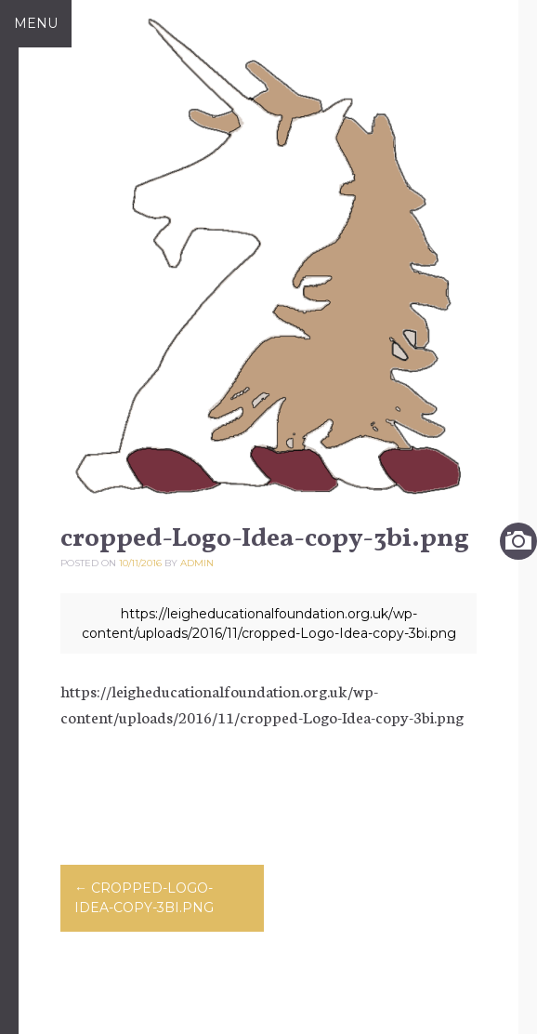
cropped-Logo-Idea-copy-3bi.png (144, 898)
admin (197, 563)
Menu (36, 23)
